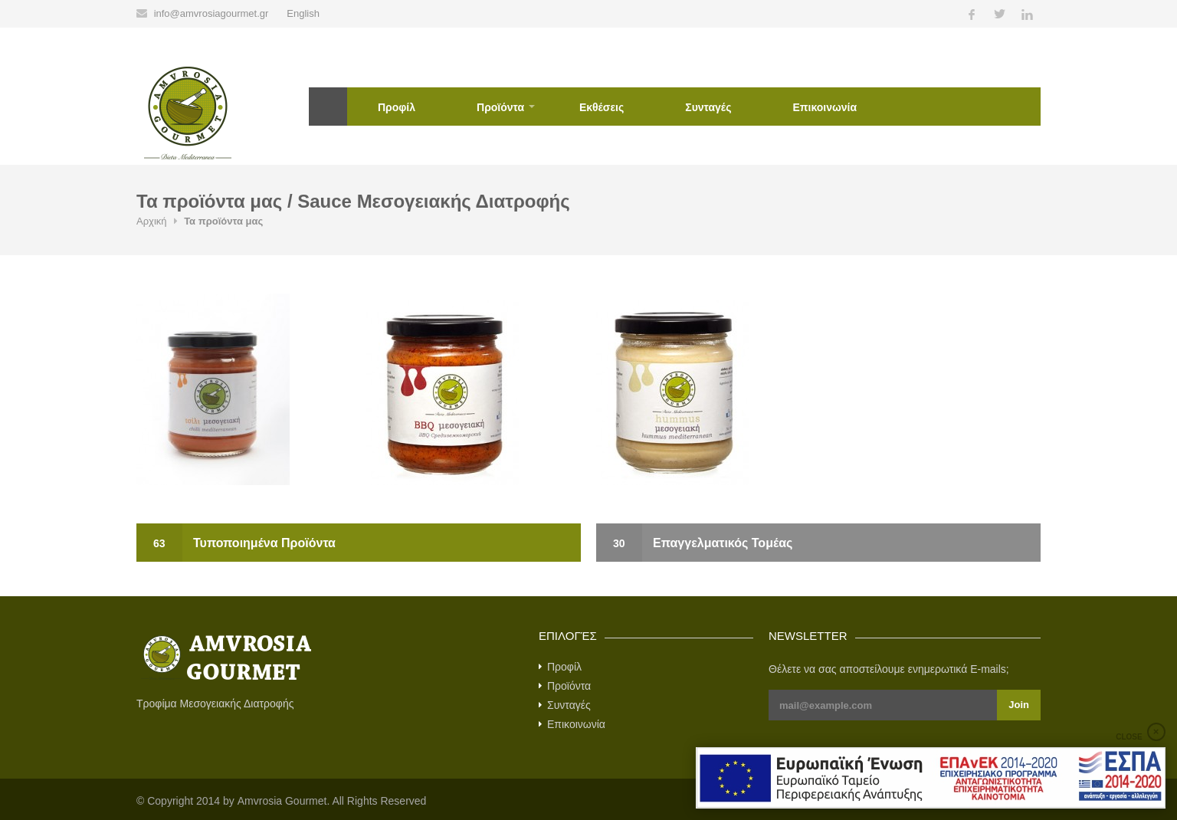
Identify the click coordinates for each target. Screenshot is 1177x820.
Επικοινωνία (824, 107)
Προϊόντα (500, 107)
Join (1018, 704)
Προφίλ (396, 107)
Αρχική (328, 106)
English (303, 13)
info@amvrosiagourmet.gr (211, 13)
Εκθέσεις (601, 107)
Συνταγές (708, 107)
